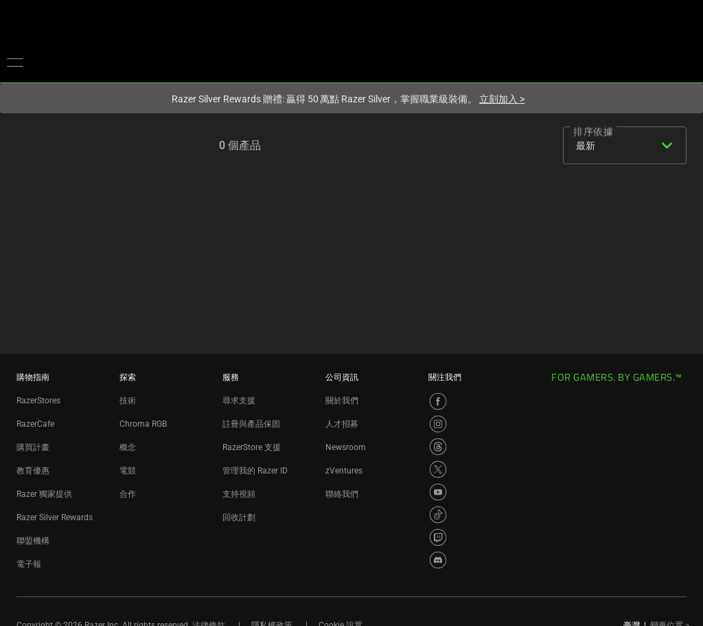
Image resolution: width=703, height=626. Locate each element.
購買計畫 (32, 447)
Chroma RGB (143, 424)
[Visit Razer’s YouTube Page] (438, 492)
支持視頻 (238, 494)
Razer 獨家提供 (44, 494)
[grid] (501, 147)
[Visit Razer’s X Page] (438, 469)
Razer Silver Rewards (54, 517)
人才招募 (341, 424)
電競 (127, 471)
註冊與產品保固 (251, 424)
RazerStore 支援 (251, 447)
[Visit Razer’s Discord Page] (438, 560)
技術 (127, 400)
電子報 (28, 564)
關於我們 (341, 400)
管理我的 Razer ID (255, 471)
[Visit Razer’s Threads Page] (438, 446)
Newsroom (345, 447)
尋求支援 (238, 400)
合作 (127, 494)
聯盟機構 (32, 541)
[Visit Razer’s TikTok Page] (438, 514)
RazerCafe (35, 424)
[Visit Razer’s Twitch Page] (438, 537)
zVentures (343, 471)
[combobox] (621, 145)
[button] (15, 62)
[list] (537, 147)
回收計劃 (238, 517)
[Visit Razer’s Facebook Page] (438, 401)
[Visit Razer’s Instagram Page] (438, 424)
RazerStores (38, 400)
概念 (127, 447)
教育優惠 (32, 471)
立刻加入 (502, 98)
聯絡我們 (341, 494)
